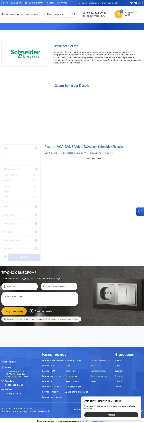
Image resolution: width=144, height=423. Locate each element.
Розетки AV (47, 381)
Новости (50, 3)
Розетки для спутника (52, 397)
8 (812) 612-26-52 (96, 12)
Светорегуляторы (73, 386)
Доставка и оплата (34, 3)
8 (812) (14, 385)
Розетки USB (48, 365)
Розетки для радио (73, 360)
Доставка (118, 376)
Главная (117, 360)
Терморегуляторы (99, 376)
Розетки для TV (72, 371)
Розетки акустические (52, 376)
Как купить (16, 3)
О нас (5, 3)
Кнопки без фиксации (100, 360)
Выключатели (71, 376)
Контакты (62, 3)
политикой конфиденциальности (92, 420)
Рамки (67, 365)
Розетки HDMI (48, 371)
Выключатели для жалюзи (77, 392)
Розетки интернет (50, 392)
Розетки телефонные (51, 386)
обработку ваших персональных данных (61, 319)
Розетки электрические (52, 360)
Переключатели (72, 381)
